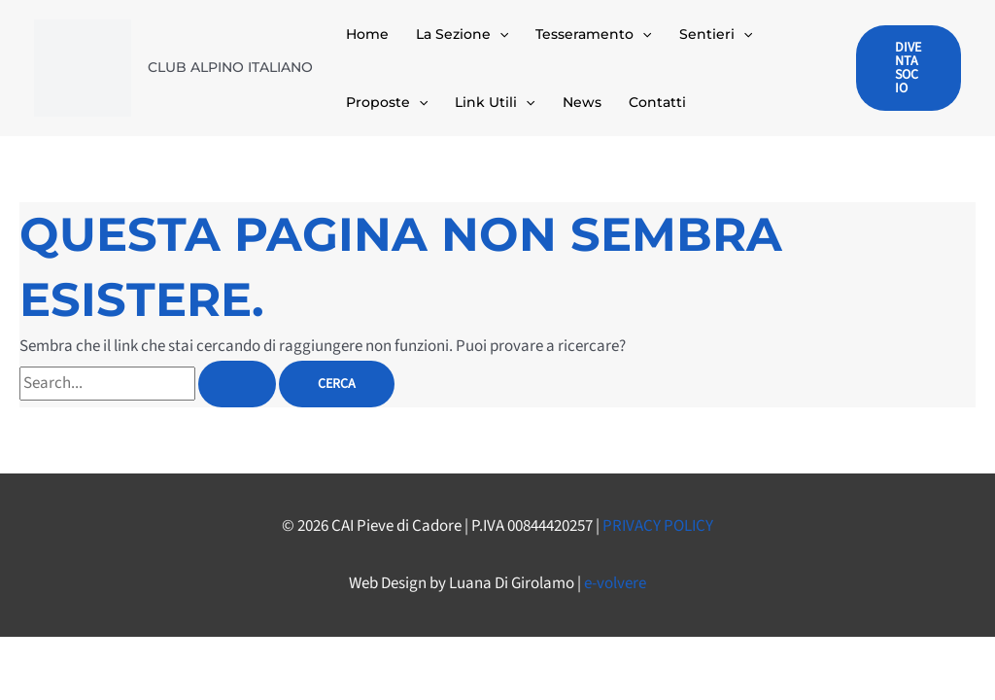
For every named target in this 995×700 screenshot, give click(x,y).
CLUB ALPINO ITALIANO (230, 67)
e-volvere (615, 583)
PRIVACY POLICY (657, 526)
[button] (499, 34)
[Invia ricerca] (237, 384)
